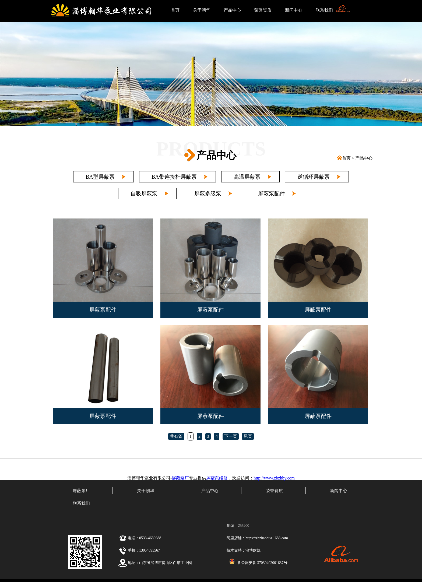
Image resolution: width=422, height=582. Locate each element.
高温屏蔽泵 (247, 177)
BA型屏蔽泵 (100, 177)
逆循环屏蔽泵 (313, 177)
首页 (175, 10)
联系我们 (324, 10)
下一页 (230, 436)
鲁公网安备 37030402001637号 (262, 563)
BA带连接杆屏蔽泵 (174, 177)
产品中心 (232, 10)
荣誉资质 (263, 10)
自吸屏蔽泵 (144, 193)
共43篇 (176, 436)
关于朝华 (201, 10)
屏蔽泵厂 (180, 478)
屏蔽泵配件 (271, 193)
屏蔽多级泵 (207, 193)
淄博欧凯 (253, 550)
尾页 (248, 436)
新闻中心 (293, 10)
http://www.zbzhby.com (274, 478)
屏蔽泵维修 (217, 478)
